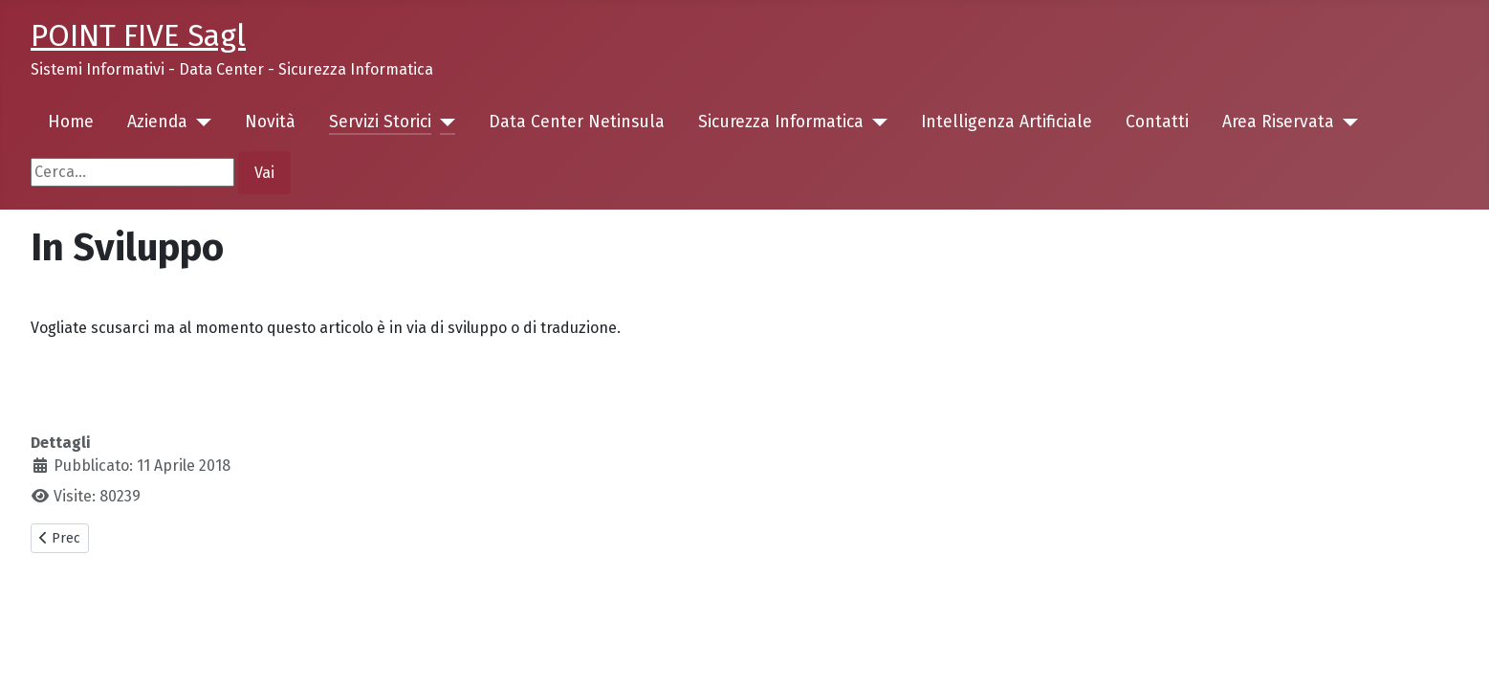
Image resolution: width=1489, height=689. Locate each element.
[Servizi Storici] (443, 122)
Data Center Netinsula (577, 122)
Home (71, 122)
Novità (270, 122)
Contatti (1157, 122)
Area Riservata (1278, 122)
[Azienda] (199, 122)
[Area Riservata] (1346, 122)
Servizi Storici (380, 122)
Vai (264, 173)
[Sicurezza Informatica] (875, 122)
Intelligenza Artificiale (1006, 122)
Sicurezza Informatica (781, 122)
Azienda (157, 122)
